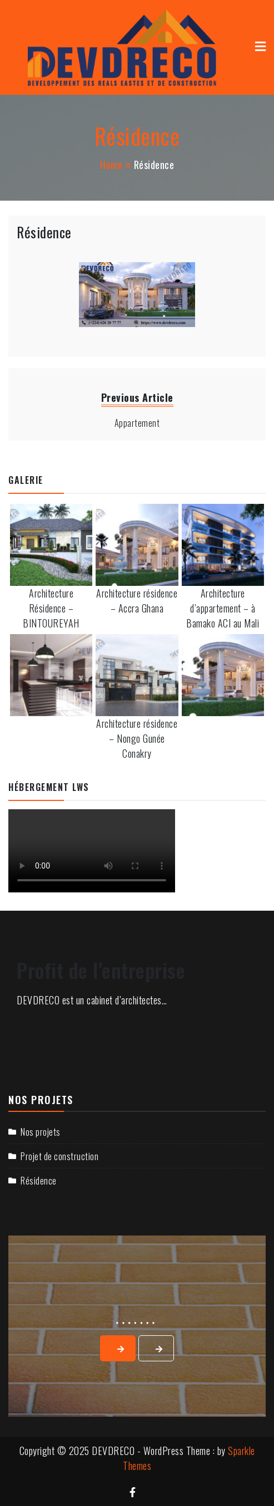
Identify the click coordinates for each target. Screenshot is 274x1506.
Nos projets (41, 1132)
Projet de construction (59, 1156)
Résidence (44, 232)
